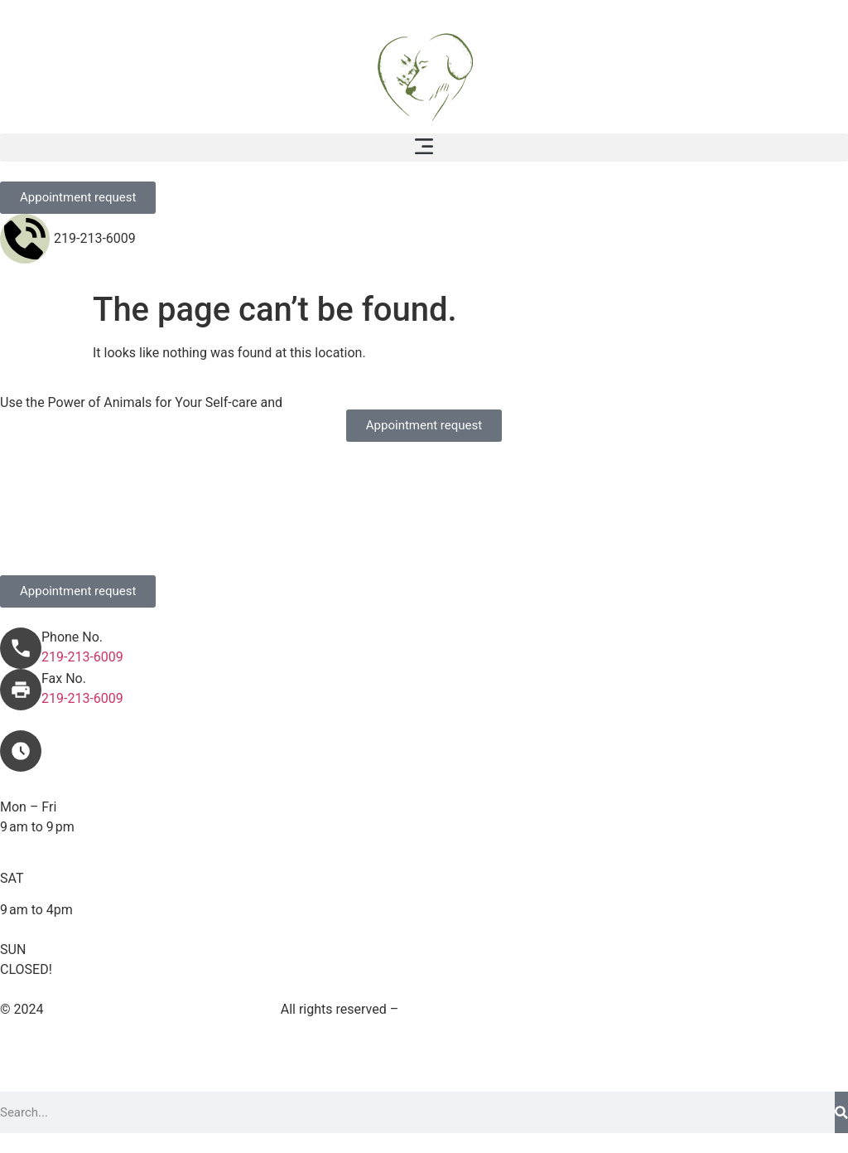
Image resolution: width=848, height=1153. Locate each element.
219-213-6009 (95, 238)
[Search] (841, 1112)
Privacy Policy (658, 1009)
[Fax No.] (20, 689)
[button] (424, 147)
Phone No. (72, 637)
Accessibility (751, 1009)
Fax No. (63, 678)
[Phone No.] (20, 648)
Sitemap (432, 1009)
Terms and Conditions (538, 1009)
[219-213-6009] (25, 238)
